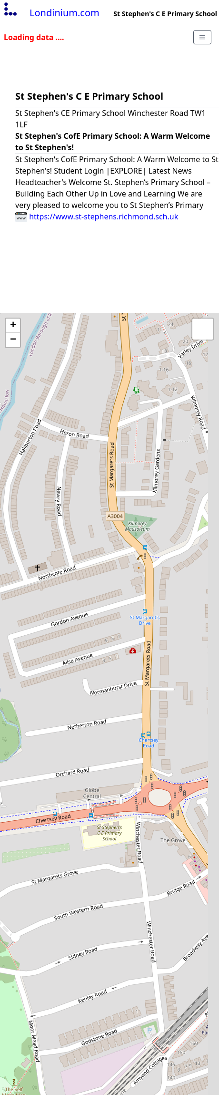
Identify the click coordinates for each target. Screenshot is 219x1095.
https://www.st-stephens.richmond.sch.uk (96, 216)
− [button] (13, 340)
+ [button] (13, 326)
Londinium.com (51, 12)
